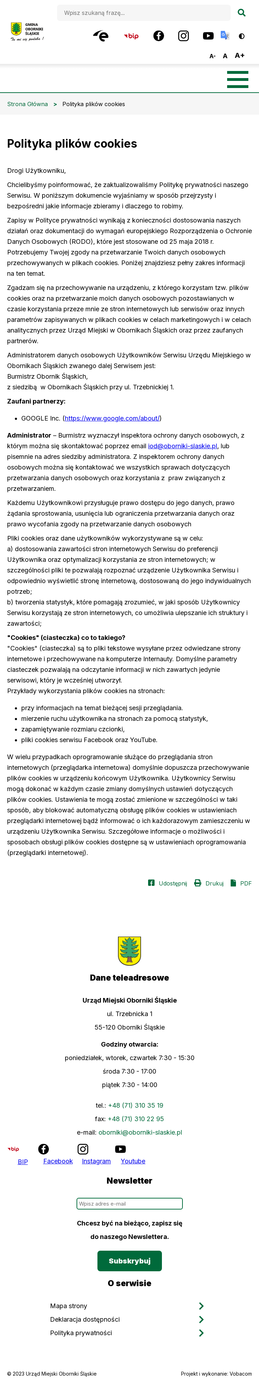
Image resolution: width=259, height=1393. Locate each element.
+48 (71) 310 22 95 (136, 1119)
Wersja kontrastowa (246, 33)
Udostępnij (173, 883)
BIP (23, 1162)
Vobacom (241, 1374)
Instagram (96, 1161)
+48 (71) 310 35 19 (135, 1105)
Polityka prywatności (81, 1333)
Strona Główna (27, 104)
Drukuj (214, 883)
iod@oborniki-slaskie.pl (182, 446)
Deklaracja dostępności (85, 1319)
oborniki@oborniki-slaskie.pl (140, 1132)
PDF (246, 883)
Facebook (58, 1161)
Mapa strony (68, 1306)
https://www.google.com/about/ (112, 418)
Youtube (133, 1161)
